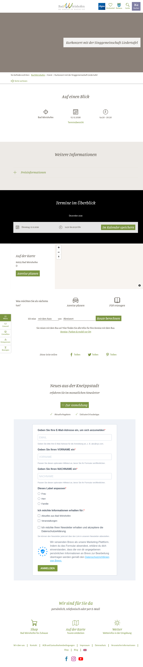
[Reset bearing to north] (58, 256)
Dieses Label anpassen (51, 488)
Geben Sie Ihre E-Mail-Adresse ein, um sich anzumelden (71, 430)
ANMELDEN (48, 568)
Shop (66, 650)
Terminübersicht (76, 122)
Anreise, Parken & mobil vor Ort (75, 332)
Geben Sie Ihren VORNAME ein (56, 449)
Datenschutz (100, 645)
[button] (74, 405)
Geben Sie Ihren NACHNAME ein (57, 469)
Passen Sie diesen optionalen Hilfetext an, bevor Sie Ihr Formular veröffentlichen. (71, 463)
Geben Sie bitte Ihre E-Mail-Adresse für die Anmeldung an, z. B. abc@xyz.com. (71, 444)
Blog (76, 650)
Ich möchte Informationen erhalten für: (61, 510)
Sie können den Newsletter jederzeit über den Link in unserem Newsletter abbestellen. (74, 536)
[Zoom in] (58, 247)
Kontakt (33, 645)
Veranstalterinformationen (123, 645)
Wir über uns (19, 645)
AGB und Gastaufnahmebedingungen (58, 645)
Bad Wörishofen (38, 75)
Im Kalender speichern (118, 227)
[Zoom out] (58, 252)
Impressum (85, 645)
